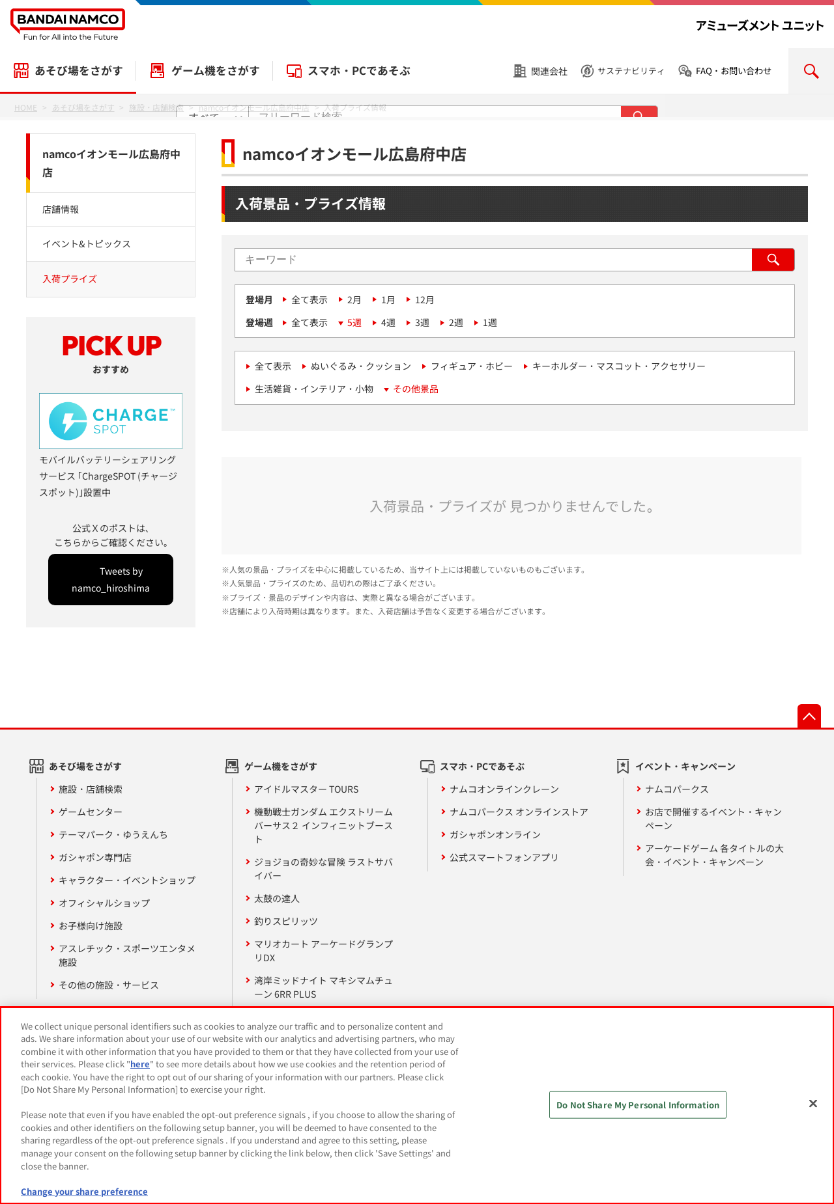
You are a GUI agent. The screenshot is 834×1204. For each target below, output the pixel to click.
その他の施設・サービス (109, 984)
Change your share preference (84, 1198)
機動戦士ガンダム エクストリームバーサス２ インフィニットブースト (323, 825)
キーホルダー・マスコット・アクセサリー (619, 365)
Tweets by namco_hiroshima (111, 579)
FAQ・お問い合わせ (733, 70)
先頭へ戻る (809, 716)
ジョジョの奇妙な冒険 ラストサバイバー (323, 868)
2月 (354, 299)
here (140, 1071)
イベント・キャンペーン (685, 766)
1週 (490, 322)
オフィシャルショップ (104, 902)
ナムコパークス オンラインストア (519, 811)
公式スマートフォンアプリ (504, 857)
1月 (388, 299)
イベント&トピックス (86, 243)
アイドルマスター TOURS (306, 788)
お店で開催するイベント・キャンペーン (713, 818)
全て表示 (309, 299)
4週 (388, 322)
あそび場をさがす (79, 70)
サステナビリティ (631, 70)
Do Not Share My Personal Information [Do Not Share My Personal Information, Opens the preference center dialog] (637, 1111)
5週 (354, 322)
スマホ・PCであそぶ (359, 70)
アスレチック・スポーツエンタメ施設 (127, 955)
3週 (422, 322)
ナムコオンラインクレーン (504, 788)
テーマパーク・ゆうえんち (113, 834)
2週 (456, 322)
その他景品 (416, 388)
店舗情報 (60, 208)
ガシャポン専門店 (95, 857)
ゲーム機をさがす (215, 70)
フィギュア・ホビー (472, 365)
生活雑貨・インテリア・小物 (314, 388)
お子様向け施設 (90, 925)
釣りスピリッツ (286, 920)
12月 (425, 299)
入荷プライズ (69, 278)
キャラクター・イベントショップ (127, 879)
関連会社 (549, 70)
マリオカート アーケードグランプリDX (323, 950)
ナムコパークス (677, 788)
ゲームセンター (90, 811)
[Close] (813, 1110)
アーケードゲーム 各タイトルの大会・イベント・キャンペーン (714, 854)
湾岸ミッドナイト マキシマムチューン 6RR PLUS (323, 987)
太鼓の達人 (277, 898)
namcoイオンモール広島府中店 (111, 163)
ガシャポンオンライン (495, 834)
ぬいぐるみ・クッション (361, 365)
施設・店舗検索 (90, 788)
